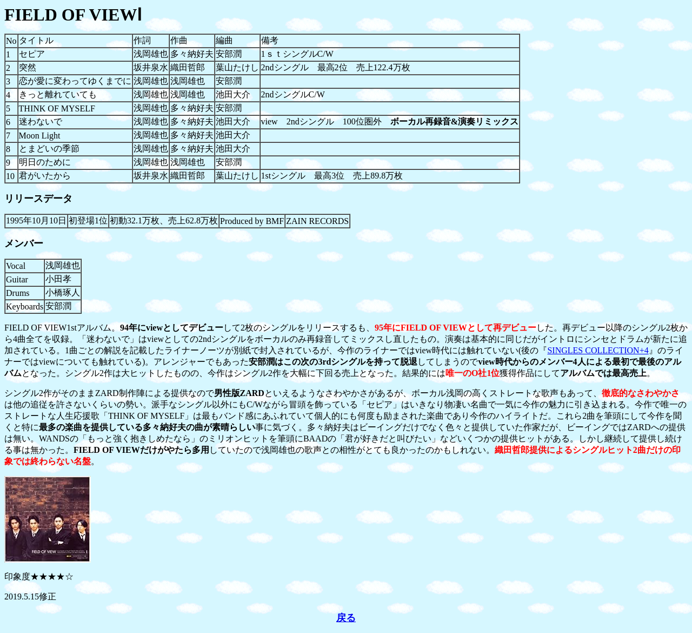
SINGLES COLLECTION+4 (597, 350)
